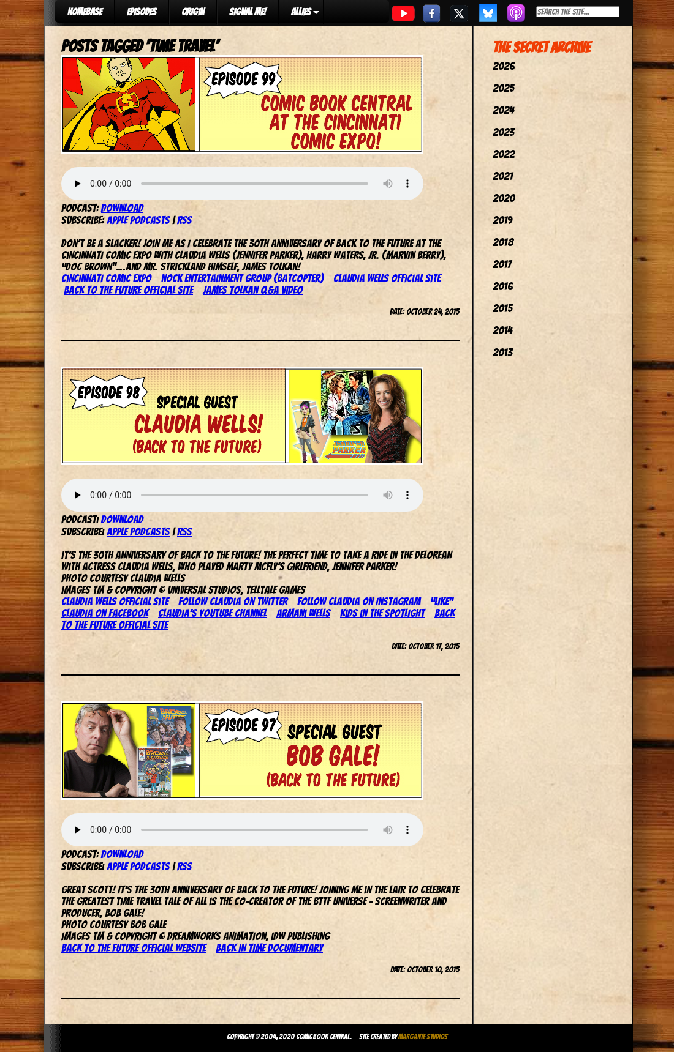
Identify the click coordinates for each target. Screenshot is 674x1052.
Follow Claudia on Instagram (358, 601)
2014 (502, 330)
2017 (502, 264)
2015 (502, 308)
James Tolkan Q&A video (253, 290)
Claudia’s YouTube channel (212, 613)
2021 (503, 176)
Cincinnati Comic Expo (106, 278)
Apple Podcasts (138, 220)
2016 (503, 286)
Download (122, 208)
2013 (502, 352)
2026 (504, 66)
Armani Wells (303, 613)
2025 (503, 88)
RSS (184, 220)
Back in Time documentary (269, 947)
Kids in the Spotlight (382, 613)
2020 (504, 198)
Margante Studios (423, 1036)
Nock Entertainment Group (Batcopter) (242, 278)
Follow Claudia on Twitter (232, 601)
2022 (504, 154)
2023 (503, 132)
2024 (503, 110)
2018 (503, 242)
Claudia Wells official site (387, 278)
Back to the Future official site (128, 290)
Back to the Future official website (133, 947)
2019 (502, 220)
